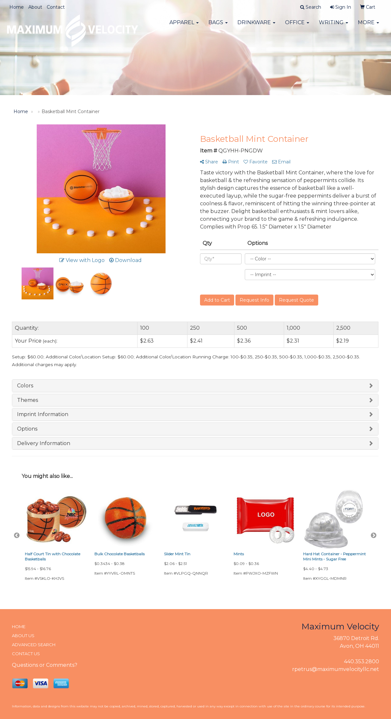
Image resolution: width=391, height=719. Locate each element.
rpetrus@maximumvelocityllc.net (335, 669)
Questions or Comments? (44, 665)
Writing (333, 26)
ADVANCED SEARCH (33, 644)
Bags (218, 26)
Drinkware (256, 26)
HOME (18, 626)
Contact (56, 7)
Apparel (184, 26)
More (368, 26)
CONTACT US (26, 653)
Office (297, 26)
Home (16, 7)
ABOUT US (23, 635)
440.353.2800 (361, 661)
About (35, 7)
